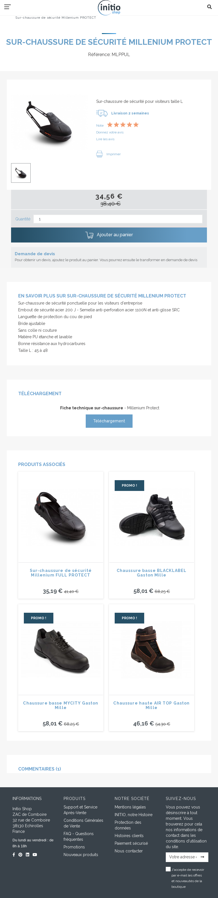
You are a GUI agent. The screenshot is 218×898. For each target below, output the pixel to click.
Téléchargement (109, 421)
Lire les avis (105, 139)
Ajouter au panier (109, 235)
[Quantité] (118, 219)
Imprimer (108, 154)
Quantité (22, 219)
